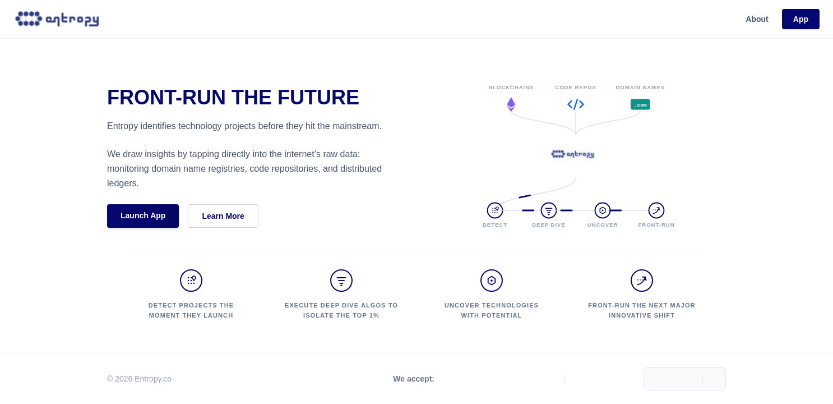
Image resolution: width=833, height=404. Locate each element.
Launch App (143, 215)
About (757, 19)
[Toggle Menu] (714, 379)
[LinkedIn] (624, 378)
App (800, 19)
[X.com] (584, 378)
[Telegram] (604, 378)
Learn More (223, 216)
